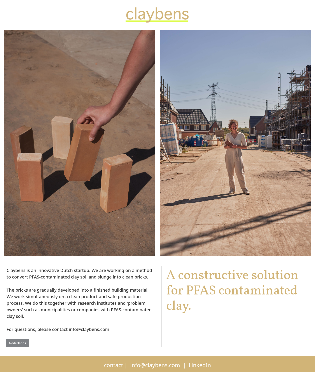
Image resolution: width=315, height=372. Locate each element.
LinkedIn (200, 365)
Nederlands (17, 343)
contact (113, 365)
